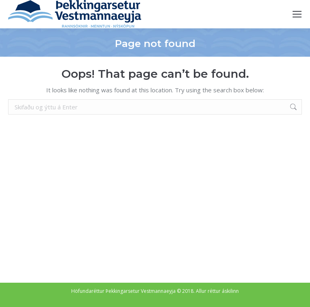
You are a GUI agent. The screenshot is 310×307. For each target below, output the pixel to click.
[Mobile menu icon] (297, 14)
